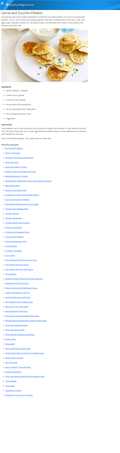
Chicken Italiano (12, 213)
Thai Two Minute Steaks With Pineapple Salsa (24, 376)
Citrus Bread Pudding (14, 237)
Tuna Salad (10, 386)
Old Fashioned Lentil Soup (16, 311)
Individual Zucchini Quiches (17, 283)
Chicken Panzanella (13, 218)
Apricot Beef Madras (14, 148)
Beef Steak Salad (12, 185)
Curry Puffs (10, 255)
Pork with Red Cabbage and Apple (19, 334)
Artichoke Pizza (11, 162)
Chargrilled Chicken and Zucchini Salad (21, 204)
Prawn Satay (10, 339)
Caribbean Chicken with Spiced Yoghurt (22, 195)
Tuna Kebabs (11, 381)
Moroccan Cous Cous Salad (16, 306)
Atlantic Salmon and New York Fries (20, 171)
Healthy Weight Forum (20, 4)
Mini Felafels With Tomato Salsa (19, 302)
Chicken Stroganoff (13, 227)
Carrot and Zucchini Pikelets (17, 199)
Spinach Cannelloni (13, 372)
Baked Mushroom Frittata (16, 176)
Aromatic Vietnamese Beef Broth (19, 158)
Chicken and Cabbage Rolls (16, 209)
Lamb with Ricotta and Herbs (17, 297)
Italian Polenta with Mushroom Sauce (21, 288)
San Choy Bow (11, 362)
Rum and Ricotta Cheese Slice (17, 348)
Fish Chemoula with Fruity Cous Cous (21, 260)
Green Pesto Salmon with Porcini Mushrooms (24, 353)
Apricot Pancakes (12, 153)
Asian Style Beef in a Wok (16, 167)
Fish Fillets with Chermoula (17, 265)
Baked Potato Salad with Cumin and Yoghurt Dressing (28, 181)
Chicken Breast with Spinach (17, 223)
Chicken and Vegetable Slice (17, 232)
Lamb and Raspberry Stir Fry (17, 293)
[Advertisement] (104, 41)
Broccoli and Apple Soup (15, 190)
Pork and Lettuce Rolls (15, 330)
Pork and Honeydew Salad (16, 325)
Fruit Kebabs (10, 274)
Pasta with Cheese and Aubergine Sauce (22, 316)
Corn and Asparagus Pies (16, 241)
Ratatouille (10, 344)
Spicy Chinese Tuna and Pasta (18, 367)
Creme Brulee (11, 246)
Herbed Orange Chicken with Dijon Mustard (24, 279)
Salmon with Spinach (14, 358)
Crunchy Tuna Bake (13, 251)
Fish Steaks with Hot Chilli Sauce (19, 269)
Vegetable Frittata (13, 390)
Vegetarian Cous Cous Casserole (19, 395)
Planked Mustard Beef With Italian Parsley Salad (25, 320)
